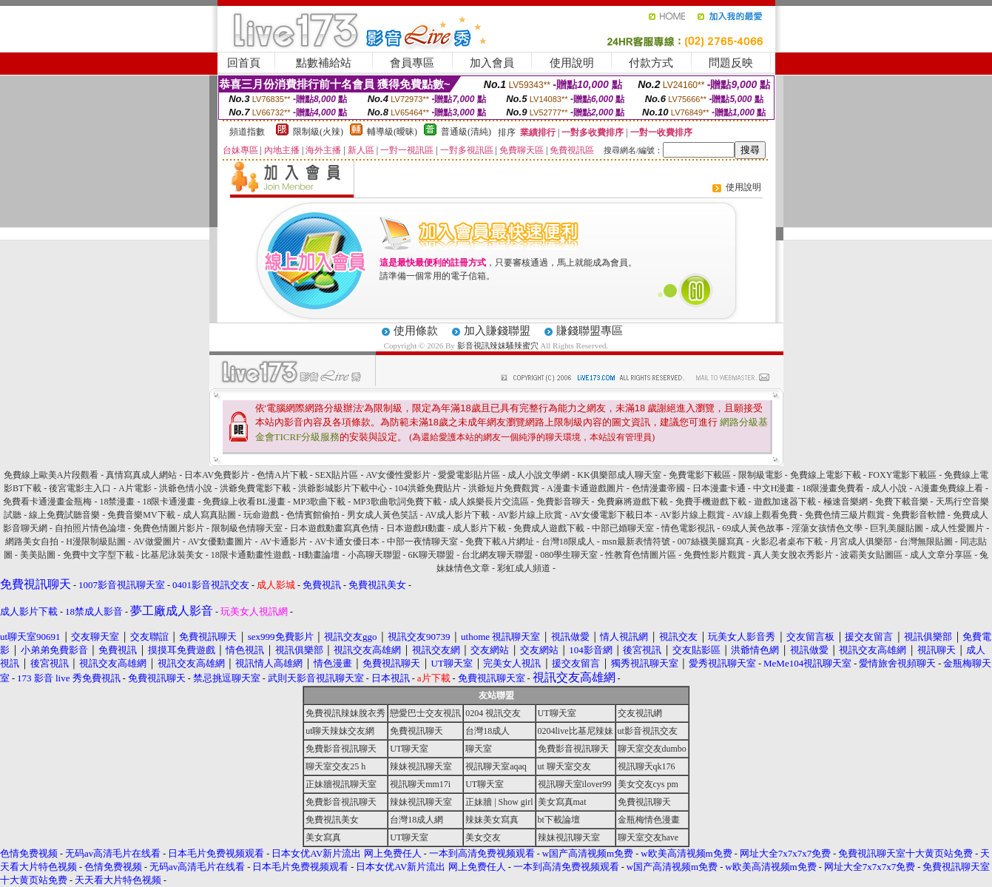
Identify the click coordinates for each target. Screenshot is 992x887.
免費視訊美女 (332, 820)
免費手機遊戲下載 (710, 501)
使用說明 (572, 63)
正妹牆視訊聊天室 (341, 784)
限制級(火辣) (318, 132)
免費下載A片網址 (499, 541)
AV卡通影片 (283, 541)
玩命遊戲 (261, 515)
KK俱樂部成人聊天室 (619, 475)
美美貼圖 (37, 555)
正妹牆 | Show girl (499, 802)
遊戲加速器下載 (785, 501)
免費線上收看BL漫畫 (244, 501)
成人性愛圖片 (957, 528)
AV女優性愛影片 (398, 475)
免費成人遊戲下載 (548, 528)
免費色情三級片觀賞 (845, 515)
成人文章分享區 (941, 555)
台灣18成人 (487, 731)
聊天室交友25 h (335, 766)
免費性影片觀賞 (715, 555)
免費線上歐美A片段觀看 (51, 475)
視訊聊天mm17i (420, 784)
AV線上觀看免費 (764, 515)
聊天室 (478, 748)
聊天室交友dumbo (652, 748)
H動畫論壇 (319, 555)
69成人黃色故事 (753, 528)
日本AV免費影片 (216, 475)
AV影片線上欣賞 (529, 515)
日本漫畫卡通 (719, 488)
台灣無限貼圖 (926, 541)
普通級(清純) (466, 132)
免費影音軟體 (918, 515)
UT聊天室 (557, 713)
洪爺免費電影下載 (255, 488)
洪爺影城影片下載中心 (342, 488)
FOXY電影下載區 (902, 475)
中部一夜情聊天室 (422, 541)
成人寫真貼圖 (209, 515)
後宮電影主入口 (80, 488)
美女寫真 (323, 837)
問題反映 (731, 63)
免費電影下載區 (700, 475)
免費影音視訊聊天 (341, 748)
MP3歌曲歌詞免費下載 (397, 501)
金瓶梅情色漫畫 (649, 820)
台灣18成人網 (416, 820)
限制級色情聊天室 (247, 528)
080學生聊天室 (569, 555)
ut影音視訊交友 (648, 731)
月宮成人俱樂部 (861, 541)
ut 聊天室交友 (564, 766)
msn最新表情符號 (637, 541)
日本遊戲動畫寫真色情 (334, 528)
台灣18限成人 (568, 541)
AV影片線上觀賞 (692, 515)
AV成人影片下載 (457, 515)
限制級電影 (760, 475)
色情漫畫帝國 (658, 488)
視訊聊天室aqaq (496, 766)
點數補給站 (323, 63)
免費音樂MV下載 (141, 515)
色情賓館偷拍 (313, 515)
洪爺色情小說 (185, 488)
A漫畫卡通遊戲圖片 (585, 488)
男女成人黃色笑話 (382, 515)
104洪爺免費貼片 (427, 488)
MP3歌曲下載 (319, 501)
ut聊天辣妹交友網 (340, 731)
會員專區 (412, 63)
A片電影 (135, 488)
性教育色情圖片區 (640, 555)
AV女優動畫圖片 (220, 541)
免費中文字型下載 (98, 555)
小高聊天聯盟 (374, 555)
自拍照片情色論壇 (90, 528)
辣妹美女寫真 (492, 820)
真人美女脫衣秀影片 (793, 555)
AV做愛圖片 (156, 541)
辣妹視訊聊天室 (421, 766)
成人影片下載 (479, 528)
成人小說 (889, 488)
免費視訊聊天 (416, 731)
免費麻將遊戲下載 (632, 501)
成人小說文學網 (538, 475)
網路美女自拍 (31, 541)
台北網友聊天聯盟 (497, 555)
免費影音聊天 (563, 501)
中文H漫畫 (774, 488)
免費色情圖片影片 (168, 528)
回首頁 (243, 63)
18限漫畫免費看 (833, 488)
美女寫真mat (562, 802)
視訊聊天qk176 (646, 766)
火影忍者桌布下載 (787, 541)
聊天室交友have (648, 837)
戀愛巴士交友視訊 (425, 713)
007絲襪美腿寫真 (711, 541)
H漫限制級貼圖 (96, 541)
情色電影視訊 (688, 528)
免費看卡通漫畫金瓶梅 (47, 501)
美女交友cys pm (648, 784)
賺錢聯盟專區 (589, 331)
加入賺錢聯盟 (497, 331)
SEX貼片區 (337, 475)
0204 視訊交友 (493, 713)
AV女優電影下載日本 (611, 515)
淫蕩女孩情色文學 (827, 528)
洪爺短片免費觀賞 (503, 488)
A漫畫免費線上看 (948, 488)
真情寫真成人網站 (141, 475)
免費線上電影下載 (825, 475)
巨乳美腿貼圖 (896, 528)
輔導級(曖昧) (392, 132)
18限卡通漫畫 (168, 501)
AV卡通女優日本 (346, 541)
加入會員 (492, 63)
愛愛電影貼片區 (469, 475)
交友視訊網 (640, 713)
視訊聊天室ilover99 (575, 784)
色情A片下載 (282, 475)
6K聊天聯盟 (431, 555)
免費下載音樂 (901, 501)
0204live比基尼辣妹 (575, 731)
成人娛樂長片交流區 (489, 501)
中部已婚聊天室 (623, 528)
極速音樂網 (845, 501)
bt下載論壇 (559, 820)
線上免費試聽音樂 (64, 515)
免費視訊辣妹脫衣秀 (345, 713)
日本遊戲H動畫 (416, 528)
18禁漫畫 (117, 501)
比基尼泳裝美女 (172, 555)
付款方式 (651, 63)
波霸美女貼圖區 (871, 555)
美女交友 (483, 837)
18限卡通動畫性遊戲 (251, 555)
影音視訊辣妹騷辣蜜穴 (498, 345)
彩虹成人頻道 (523, 568)
